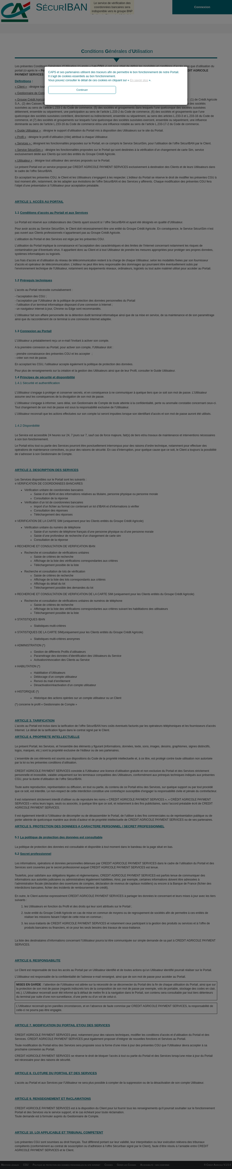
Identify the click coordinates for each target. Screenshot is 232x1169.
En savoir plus (139, 80)
